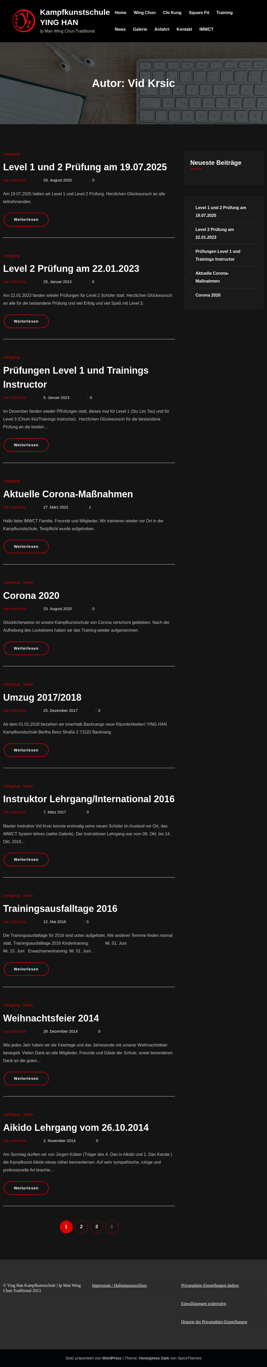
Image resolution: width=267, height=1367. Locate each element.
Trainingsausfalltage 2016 (60, 908)
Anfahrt (162, 29)
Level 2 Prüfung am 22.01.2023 (71, 268)
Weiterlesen (26, 219)
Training (225, 12)
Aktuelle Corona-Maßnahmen (68, 494)
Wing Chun (145, 12)
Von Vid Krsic (14, 180)
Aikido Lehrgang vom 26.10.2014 (76, 1127)
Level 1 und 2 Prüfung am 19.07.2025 (85, 167)
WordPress (112, 1358)
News (120, 29)
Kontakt (185, 29)
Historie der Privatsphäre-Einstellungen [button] (214, 1322)
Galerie (140, 29)
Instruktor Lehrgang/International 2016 (89, 799)
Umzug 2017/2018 (42, 697)
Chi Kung (172, 12)
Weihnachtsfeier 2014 (51, 1018)
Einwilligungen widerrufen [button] (203, 1303)
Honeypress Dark (154, 1358)
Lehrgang (11, 154)
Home (121, 12)
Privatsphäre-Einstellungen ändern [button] (210, 1285)
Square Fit (199, 12)
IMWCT (207, 29)
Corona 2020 (31, 595)
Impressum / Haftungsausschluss (119, 1285)
